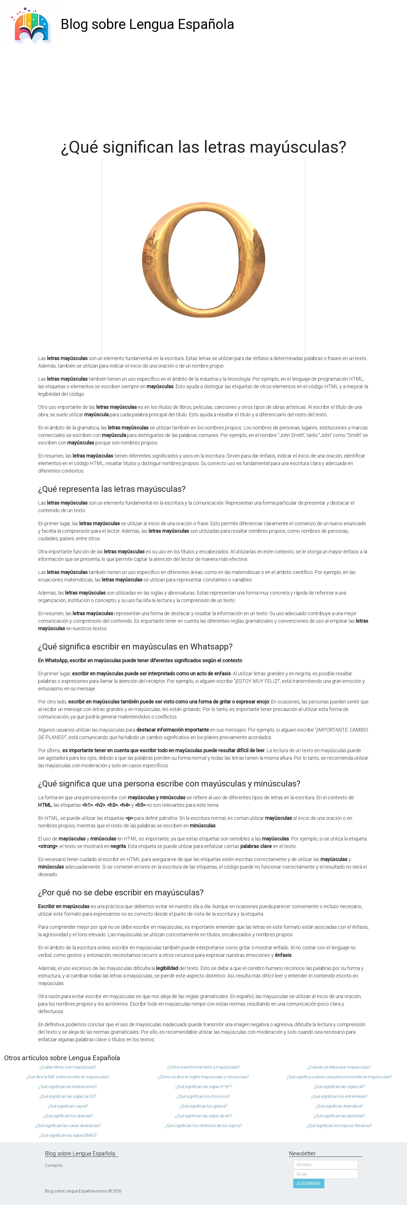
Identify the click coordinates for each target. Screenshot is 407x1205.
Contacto (54, 1165)
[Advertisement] (204, 90)
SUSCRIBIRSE (309, 1183)
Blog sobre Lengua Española (148, 24)
